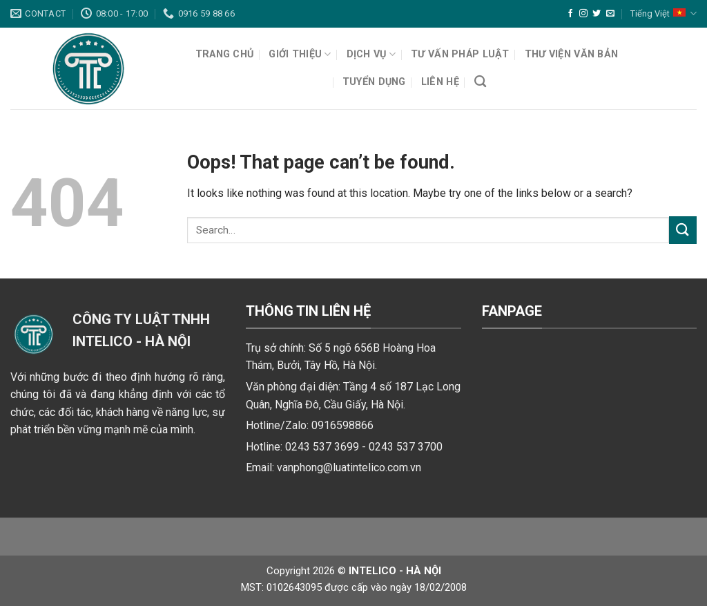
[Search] (480, 82)
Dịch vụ (371, 54)
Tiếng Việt (663, 13)
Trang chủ (224, 54)
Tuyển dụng (374, 82)
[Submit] (683, 229)
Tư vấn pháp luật (460, 54)
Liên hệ (440, 82)
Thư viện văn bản (572, 54)
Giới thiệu (300, 54)
